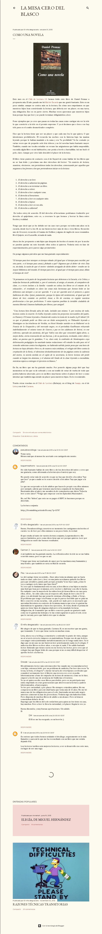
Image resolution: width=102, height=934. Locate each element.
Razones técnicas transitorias (40, 904)
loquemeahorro (28, 466)
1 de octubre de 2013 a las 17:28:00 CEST (41, 573)
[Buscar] (87, 7)
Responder (26, 460)
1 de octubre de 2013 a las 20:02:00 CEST (44, 662)
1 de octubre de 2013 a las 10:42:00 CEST (51, 466)
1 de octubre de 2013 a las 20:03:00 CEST (48, 716)
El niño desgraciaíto (30, 524)
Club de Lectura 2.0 (37, 99)
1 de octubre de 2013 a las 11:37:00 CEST (55, 525)
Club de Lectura (45, 383)
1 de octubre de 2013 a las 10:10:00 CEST (52, 450)
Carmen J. (25, 550)
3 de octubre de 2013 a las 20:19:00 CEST (38, 733)
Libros (35, 436)
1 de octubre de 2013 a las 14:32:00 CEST (46, 550)
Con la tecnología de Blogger (51, 925)
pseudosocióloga (28, 450)
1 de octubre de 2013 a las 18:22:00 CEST (55, 625)
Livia (15, 386)
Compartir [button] (17, 432)
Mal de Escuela (51, 102)
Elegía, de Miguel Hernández (46, 820)
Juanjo (78, 383)
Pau (22, 573)
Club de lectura (26, 436)
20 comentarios (29, 909)
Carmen (29, 386)
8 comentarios (37, 824)
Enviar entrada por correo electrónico (37, 432)
